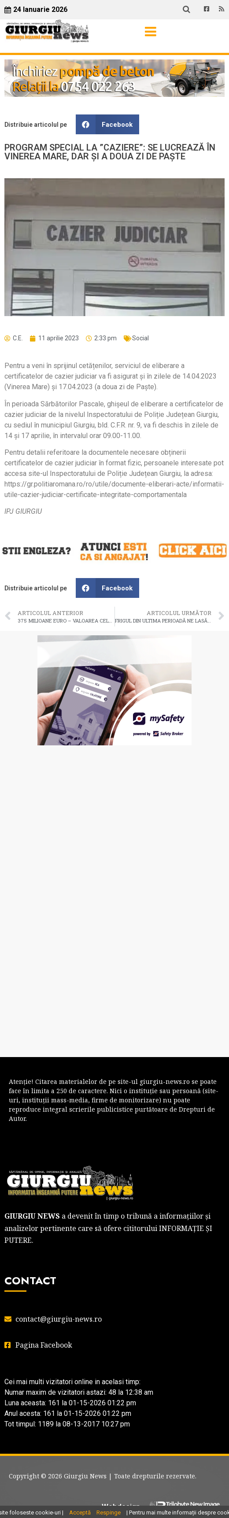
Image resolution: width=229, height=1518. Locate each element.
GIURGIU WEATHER (114, 787)
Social (140, 338)
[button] (107, 124)
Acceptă (80, 1512)
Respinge (108, 1512)
